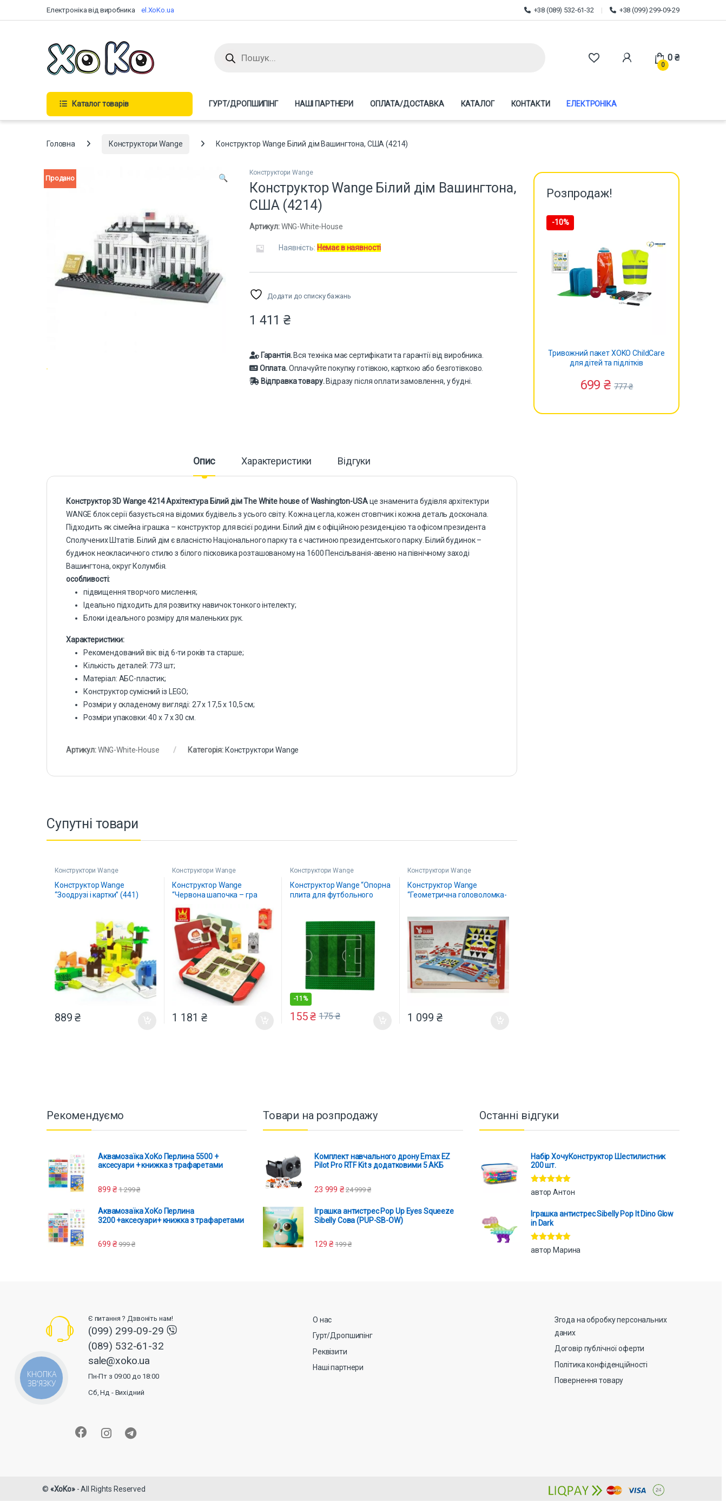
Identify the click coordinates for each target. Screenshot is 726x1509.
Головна (61, 143)
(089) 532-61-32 (126, 1359)
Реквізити (330, 1364)
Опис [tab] (204, 475)
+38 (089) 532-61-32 (559, 10)
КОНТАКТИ (530, 103)
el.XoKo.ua (157, 10)
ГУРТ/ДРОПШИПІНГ (243, 103)
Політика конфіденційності (601, 1377)
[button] (223, 178)
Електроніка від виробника (94, 10)
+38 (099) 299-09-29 (644, 10)
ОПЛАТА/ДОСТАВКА (407, 103)
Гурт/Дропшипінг (343, 1349)
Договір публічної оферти (600, 1362)
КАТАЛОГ (477, 103)
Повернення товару (589, 1394)
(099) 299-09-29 (127, 1344)
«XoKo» (62, 1502)
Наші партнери (338, 1381)
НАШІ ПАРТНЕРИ (324, 103)
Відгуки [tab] (354, 475)
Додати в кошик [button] (147, 1034)
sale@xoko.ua (123, 1389)
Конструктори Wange (145, 143)
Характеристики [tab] (276, 475)
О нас (322, 1332)
